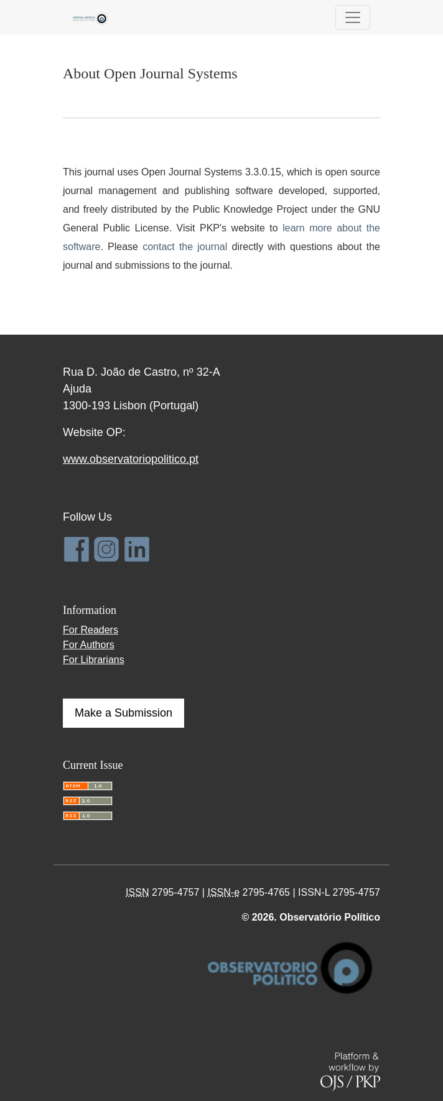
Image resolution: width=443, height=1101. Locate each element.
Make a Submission (123, 713)
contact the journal (184, 246)
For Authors (88, 644)
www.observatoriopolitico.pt (130, 459)
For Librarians (93, 659)
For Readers (90, 630)
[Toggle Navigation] (352, 17)
